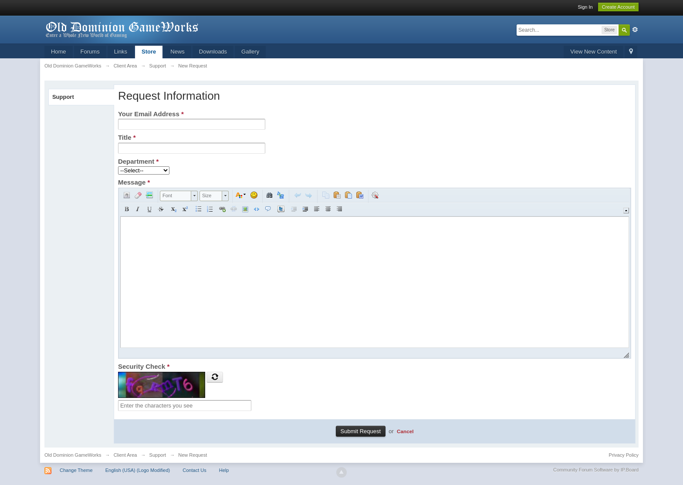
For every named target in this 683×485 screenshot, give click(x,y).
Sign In (585, 7)
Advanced (635, 29)
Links (120, 51)
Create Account (618, 7)
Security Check (143, 366)
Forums (90, 51)
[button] (126, 195)
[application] (374, 273)
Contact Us (194, 470)
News (177, 51)
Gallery (250, 51)
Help (224, 470)
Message (134, 182)
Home (58, 51)
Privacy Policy (624, 455)
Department (138, 161)
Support (63, 97)
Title (127, 137)
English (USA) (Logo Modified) (137, 470)
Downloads (213, 51)
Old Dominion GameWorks (72, 455)
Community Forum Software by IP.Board (596, 469)
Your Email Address (151, 114)
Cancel (405, 431)
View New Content (593, 51)
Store (149, 51)
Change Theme (76, 470)
